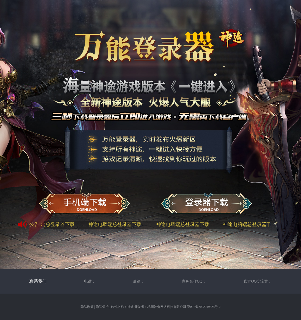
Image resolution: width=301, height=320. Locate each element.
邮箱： (138, 281)
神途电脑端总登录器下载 (49, 224)
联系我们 (38, 281)
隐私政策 (87, 307)
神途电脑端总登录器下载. (116, 224)
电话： (89, 281)
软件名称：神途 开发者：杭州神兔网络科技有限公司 (148, 307)
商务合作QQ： (194, 281)
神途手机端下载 (84, 204)
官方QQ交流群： (258, 281)
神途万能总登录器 (206, 204)
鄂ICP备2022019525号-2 (204, 307)
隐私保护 (102, 307)
